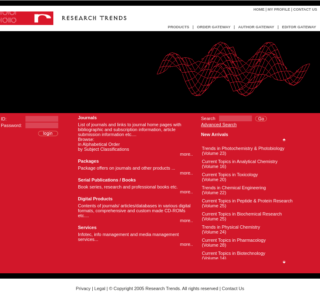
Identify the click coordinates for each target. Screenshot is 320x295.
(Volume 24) (214, 231)
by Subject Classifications (103, 149)
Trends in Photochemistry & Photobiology (243, 148)
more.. (186, 154)
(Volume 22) (214, 192)
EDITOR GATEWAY (299, 27)
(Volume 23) (214, 153)
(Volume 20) (214, 179)
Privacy (83, 288)
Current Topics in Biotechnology (233, 253)
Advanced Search (219, 124)
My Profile (278, 9)
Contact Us (305, 9)
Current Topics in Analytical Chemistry (239, 161)
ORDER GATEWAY (214, 27)
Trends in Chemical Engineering (234, 187)
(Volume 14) (214, 258)
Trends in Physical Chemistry (231, 227)
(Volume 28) (214, 245)
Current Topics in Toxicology (230, 174)
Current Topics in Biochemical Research (242, 213)
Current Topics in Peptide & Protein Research (247, 200)
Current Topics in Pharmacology (234, 240)
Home (259, 9)
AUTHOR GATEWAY (256, 27)
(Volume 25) (214, 205)
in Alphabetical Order (99, 144)
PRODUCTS (178, 27)
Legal (99, 288)
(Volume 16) (214, 166)
